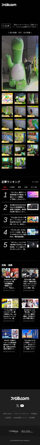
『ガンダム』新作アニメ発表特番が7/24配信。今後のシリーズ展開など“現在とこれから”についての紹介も (18, 196)
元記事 (5, 26)
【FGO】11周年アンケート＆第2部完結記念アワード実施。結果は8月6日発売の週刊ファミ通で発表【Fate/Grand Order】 (9, 345)
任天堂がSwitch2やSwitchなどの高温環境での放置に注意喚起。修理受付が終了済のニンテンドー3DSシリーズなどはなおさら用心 (18, 208)
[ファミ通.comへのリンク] (9, 4)
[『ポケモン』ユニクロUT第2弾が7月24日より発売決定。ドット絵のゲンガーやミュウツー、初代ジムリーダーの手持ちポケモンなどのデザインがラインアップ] (32, 244)
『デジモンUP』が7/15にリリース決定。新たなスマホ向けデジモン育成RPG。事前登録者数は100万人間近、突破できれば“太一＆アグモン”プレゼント (18, 233)
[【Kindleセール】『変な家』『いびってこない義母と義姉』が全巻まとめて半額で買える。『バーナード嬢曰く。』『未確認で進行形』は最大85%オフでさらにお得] (30, 303)
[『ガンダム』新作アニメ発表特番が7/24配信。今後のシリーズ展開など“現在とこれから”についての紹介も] (32, 194)
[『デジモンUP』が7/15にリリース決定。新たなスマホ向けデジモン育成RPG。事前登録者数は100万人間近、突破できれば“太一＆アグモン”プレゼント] (32, 232)
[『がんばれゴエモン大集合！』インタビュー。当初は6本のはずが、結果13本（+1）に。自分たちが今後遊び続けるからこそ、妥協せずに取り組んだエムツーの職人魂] (32, 219)
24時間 (12, 187)
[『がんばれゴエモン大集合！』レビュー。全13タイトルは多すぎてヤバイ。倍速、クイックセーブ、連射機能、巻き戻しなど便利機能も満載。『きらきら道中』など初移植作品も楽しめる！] (30, 334)
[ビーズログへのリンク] (27, 431)
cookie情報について (20, 418)
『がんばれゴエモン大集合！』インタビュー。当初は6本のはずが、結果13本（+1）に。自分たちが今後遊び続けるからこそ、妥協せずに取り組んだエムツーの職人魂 (18, 221)
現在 (4, 187)
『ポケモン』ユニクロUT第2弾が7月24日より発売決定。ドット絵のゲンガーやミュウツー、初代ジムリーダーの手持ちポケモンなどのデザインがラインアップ (18, 246)
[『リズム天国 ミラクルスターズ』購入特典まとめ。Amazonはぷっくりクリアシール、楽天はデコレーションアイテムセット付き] (10, 303)
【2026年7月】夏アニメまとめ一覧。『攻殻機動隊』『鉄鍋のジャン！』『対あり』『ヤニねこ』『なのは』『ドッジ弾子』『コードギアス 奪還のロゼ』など (10, 284)
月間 (25, 187)
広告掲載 (32, 418)
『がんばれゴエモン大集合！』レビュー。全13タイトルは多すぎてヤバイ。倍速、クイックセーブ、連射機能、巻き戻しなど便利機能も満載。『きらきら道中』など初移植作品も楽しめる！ (29, 345)
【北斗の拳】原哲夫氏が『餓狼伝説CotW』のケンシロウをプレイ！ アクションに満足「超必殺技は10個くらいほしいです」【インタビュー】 (30, 284)
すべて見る (35, 182)
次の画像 (26, 32)
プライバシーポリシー (21, 414)
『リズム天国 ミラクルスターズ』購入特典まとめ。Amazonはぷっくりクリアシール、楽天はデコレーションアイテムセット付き (9, 314)
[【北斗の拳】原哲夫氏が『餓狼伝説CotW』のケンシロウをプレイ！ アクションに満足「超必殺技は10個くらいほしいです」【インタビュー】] (30, 273)
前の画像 (13, 32)
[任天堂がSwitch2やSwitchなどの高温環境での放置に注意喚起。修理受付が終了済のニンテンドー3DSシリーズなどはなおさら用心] (32, 207)
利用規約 (34, 414)
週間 (19, 187)
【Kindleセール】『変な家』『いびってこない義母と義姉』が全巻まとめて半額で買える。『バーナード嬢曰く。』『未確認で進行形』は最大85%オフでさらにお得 (29, 314)
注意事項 (8, 418)
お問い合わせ (7, 414)
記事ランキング (11, 181)
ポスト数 (34, 187)
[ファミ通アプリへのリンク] (13, 431)
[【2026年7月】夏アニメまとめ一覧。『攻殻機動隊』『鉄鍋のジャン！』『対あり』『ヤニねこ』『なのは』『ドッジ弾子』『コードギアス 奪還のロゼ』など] (10, 273)
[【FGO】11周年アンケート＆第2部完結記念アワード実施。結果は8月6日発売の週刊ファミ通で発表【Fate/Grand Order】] (10, 334)
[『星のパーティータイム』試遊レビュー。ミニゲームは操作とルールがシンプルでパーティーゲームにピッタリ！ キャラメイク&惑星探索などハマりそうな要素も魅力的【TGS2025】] (7, 98)
